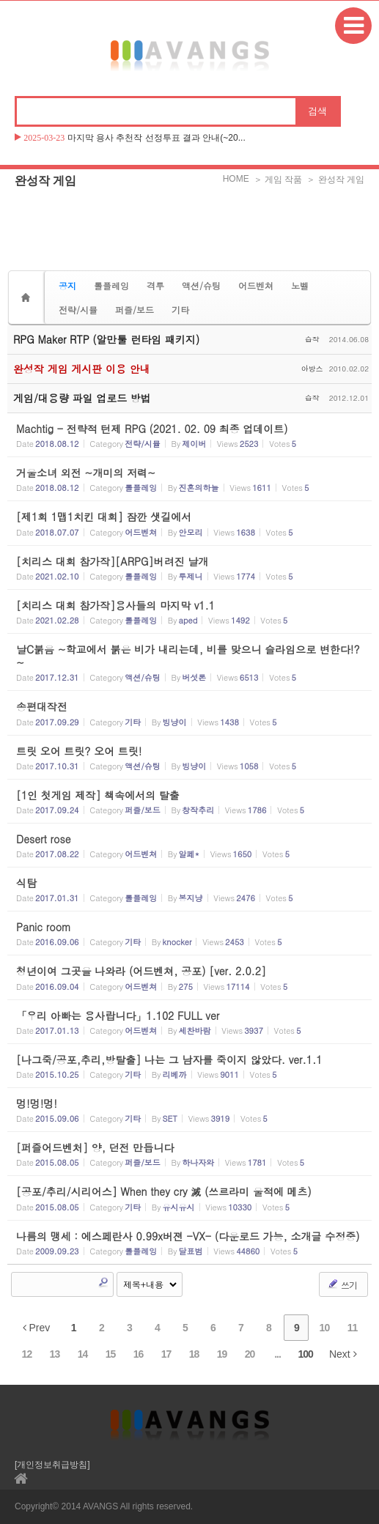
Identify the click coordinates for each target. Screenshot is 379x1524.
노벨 (300, 285)
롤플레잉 (111, 285)
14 (83, 1354)
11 (352, 1328)
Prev (37, 1328)
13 (55, 1354)
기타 (180, 309)
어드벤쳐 (255, 285)
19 (222, 1354)
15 (111, 1354)
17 (166, 1354)
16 (138, 1354)
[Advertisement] (189, 230)
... (277, 1354)
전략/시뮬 (78, 309)
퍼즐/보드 (134, 309)
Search (103, 1282)
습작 (312, 339)
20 (250, 1354)
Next (343, 1354)
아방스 (312, 368)
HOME (236, 179)
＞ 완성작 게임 (335, 179)
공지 (67, 285)
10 (325, 1328)
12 (27, 1354)
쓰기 (342, 1284)
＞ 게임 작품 (278, 179)
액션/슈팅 (201, 285)
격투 (155, 285)
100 (305, 1354)
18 (194, 1354)
